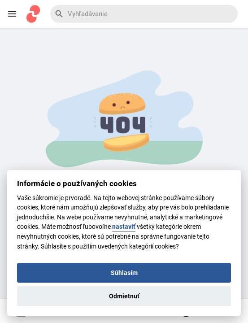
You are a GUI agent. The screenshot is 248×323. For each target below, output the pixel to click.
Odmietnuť (124, 296)
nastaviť (123, 227)
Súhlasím (124, 272)
